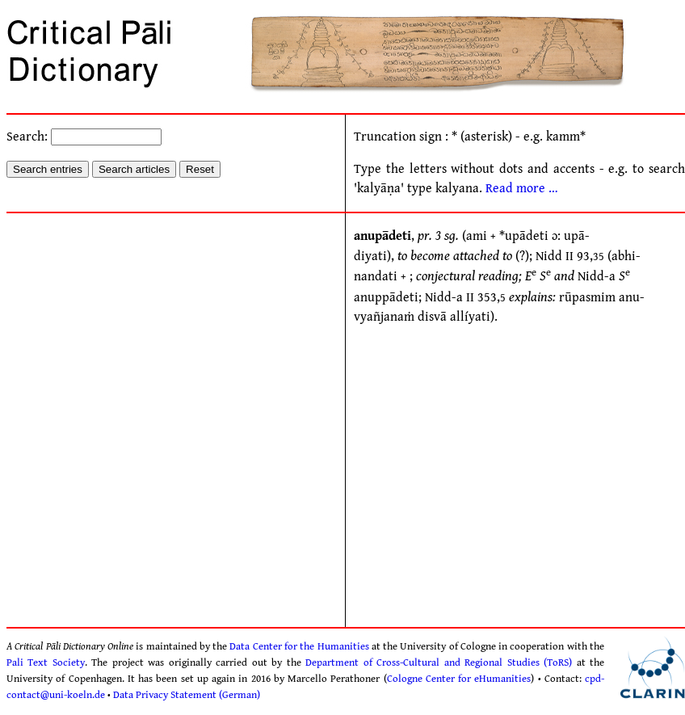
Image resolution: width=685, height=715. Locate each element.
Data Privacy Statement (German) (186, 694)
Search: (84, 137)
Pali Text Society (45, 662)
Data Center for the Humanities (298, 646)
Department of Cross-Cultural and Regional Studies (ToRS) (438, 662)
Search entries (47, 169)
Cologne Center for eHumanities (459, 678)
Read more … (521, 188)
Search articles (134, 169)
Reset (200, 169)
